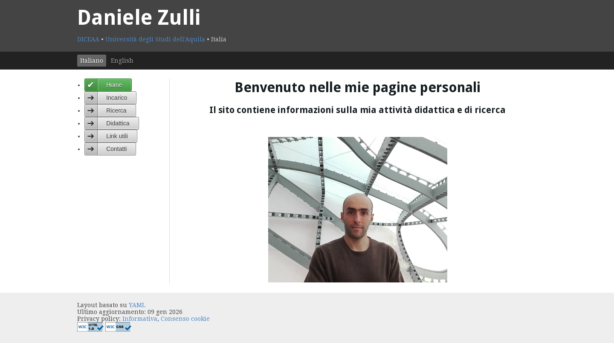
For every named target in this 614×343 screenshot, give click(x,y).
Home (114, 84)
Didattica (117, 123)
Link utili (117, 136)
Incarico (116, 97)
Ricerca (116, 110)
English (122, 60)
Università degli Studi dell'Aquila (156, 39)
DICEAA (89, 39)
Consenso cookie (185, 318)
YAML (137, 305)
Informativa (139, 318)
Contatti (116, 148)
